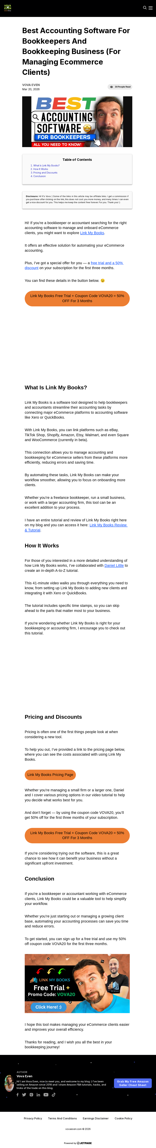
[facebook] (17, 1094)
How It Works (40, 169)
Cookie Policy (123, 1118)
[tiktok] (54, 1094)
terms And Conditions (62, 1118)
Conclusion (39, 176)
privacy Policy (33, 1118)
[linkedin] (38, 1094)
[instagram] (31, 1094)
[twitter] (24, 1094)
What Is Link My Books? (46, 165)
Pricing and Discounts (45, 172)
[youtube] (46, 1094)
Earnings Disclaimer (96, 1118)
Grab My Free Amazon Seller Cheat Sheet (133, 1083)
